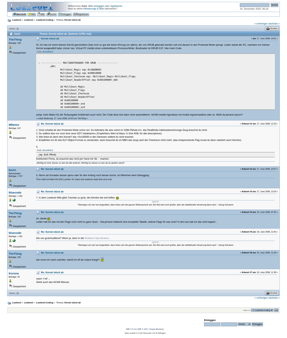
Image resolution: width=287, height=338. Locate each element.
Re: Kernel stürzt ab (52, 124)
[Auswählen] (48, 52)
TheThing (15, 39)
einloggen (99, 6)
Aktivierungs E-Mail (93, 8)
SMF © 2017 (142, 329)
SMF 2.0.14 (131, 329)
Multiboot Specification (97, 238)
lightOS (155, 202)
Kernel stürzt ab (50, 38)
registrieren (116, 6)
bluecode (15, 192)
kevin (12, 170)
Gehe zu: (246, 310)
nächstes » (274, 23)
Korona (14, 273)
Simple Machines (156, 329)
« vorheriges (261, 23)
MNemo (14, 124)
